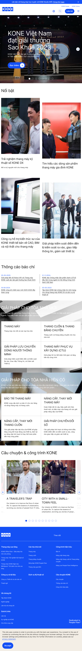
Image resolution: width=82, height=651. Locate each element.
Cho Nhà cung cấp (7, 623)
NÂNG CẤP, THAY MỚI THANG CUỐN (18, 423)
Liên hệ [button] (70, 11)
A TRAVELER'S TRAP (19, 498)
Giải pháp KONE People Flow (37, 563)
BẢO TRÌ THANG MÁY (17, 398)
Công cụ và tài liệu (8, 575)
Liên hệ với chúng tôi (7, 605)
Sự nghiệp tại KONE (7, 619)
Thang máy (32, 551)
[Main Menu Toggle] (78, 11)
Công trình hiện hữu (64, 547)
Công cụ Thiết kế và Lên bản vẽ (11, 579)
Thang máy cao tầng (9, 547)
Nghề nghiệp (5, 602)
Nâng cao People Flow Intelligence (67, 565)
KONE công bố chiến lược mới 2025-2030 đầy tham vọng (18, 291)
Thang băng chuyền (34, 559)
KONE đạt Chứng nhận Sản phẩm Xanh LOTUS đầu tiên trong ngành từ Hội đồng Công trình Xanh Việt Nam (59, 280)
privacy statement (9, 639)
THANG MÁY (12, 326)
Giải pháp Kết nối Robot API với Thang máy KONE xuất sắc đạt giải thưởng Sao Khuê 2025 (18, 279)
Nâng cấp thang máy (62, 555)
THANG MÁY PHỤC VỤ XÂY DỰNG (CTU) (58, 348)
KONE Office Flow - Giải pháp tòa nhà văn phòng (11, 553)
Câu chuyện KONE (63, 575)
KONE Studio (65, 6)
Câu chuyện (59, 579)
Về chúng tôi (6, 593)
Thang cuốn (32, 555)
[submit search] (60, 11)
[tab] (29, 79)
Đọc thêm (14, 65)
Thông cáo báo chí (62, 583)
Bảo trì (58, 551)
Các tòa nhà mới (34, 547)
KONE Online (76, 6)
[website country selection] (53, 11)
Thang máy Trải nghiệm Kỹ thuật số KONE (12, 559)
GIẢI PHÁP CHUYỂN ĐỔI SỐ (59, 423)
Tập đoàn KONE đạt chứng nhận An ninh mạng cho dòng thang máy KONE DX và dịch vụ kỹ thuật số (59, 292)
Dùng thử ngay (58, 2)
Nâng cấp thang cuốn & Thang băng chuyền (67, 560)
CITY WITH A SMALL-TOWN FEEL (55, 500)
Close (78, 2)
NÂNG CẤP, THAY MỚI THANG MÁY (58, 400)
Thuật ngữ (4, 583)
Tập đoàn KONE (6, 598)
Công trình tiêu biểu (62, 587)
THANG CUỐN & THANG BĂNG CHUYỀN (59, 328)
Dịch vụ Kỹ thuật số (36, 575)
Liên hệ (3, 616)
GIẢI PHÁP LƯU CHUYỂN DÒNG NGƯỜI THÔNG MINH (19, 350)
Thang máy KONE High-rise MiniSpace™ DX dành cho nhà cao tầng (12, 566)
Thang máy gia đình (34, 567)
